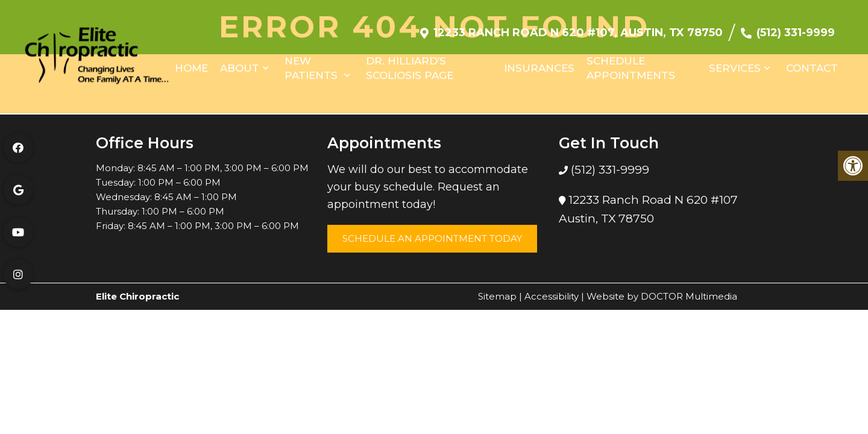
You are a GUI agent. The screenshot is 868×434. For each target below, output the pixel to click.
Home (191, 62)
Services (735, 62)
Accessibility (551, 296)
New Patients (311, 62)
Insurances (539, 62)
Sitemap (497, 296)
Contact (812, 62)
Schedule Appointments (631, 62)
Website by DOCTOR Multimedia (662, 296)
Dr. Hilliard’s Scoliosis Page (409, 62)
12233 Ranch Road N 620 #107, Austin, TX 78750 (578, 26)
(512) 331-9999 (795, 26)
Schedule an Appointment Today (432, 238)
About (239, 62)
